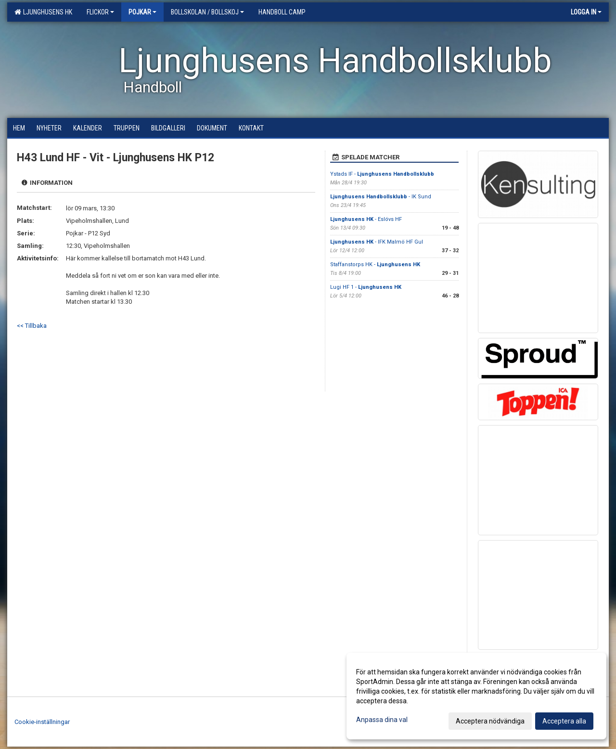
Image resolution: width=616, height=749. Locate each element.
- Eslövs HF (366, 219)
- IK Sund (380, 197)
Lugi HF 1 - (365, 287)
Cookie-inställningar (42, 721)
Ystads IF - (382, 174)
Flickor (100, 12)
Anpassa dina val (382, 719)
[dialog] (476, 696)
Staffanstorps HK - (375, 264)
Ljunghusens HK (43, 12)
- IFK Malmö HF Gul (376, 242)
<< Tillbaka (32, 325)
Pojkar (142, 12)
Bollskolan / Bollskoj (207, 12)
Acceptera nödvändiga (490, 721)
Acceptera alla (564, 721)
